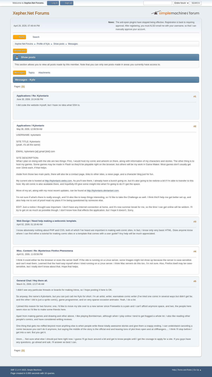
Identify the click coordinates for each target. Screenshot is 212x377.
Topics (31, 72)
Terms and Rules (185, 370)
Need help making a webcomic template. (54, 221)
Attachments (44, 72)
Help (174, 370)
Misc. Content (24, 250)
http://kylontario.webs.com (58, 180)
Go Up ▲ (197, 370)
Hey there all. (40, 280)
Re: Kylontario (41, 95)
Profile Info (19, 50)
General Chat (23, 280)
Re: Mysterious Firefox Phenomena (53, 250)
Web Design (23, 221)
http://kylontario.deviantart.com (103, 190)
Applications (23, 95)
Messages (19, 72)
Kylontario (38, 125)
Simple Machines (34, 370)
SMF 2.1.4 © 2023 (18, 370)
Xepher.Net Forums (31, 13)
